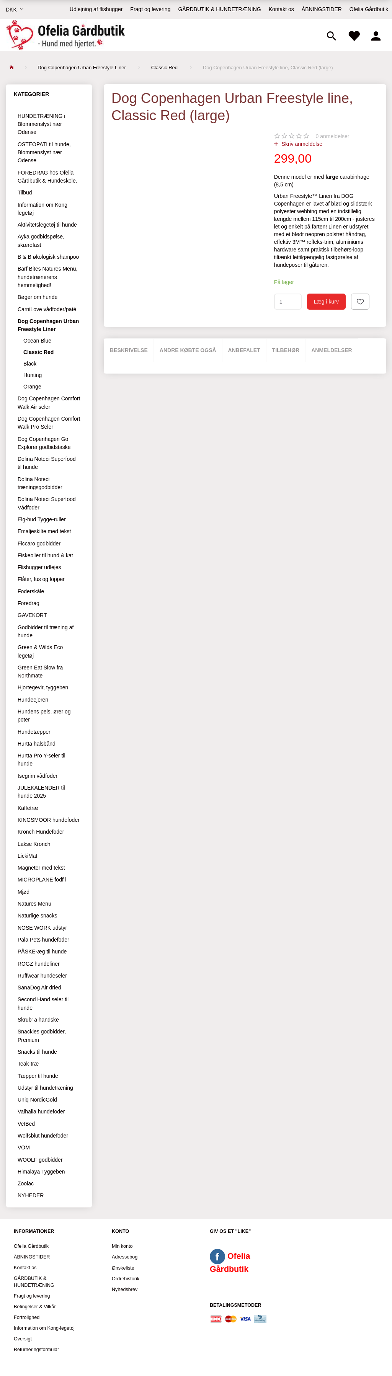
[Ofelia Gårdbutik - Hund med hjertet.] (65, 35)
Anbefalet (244, 350)
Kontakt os (281, 9)
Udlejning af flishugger (96, 9)
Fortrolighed (26, 1317)
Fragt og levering (150, 9)
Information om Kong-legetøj (44, 1328)
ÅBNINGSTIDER (322, 9)
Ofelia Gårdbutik (369, 9)
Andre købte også (188, 350)
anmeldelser (333, 136)
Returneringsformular (36, 1349)
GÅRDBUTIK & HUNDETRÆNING (219, 9)
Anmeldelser (331, 350)
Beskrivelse (129, 350)
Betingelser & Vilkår (35, 1306)
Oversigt (23, 1339)
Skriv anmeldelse (301, 144)
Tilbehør (286, 350)
